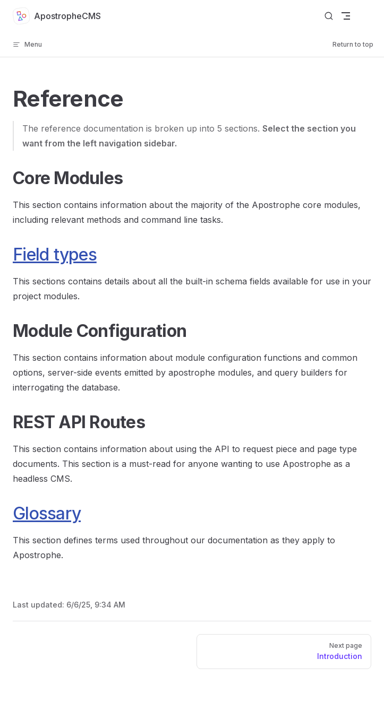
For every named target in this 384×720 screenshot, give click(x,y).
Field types (55, 254)
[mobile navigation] (346, 16)
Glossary (47, 513)
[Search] (329, 16)
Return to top (352, 44)
